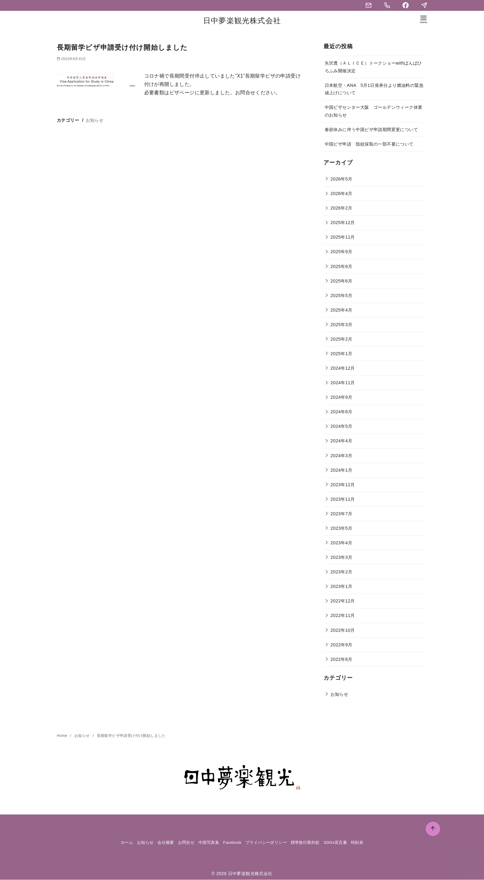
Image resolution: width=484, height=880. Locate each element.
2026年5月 (342, 178)
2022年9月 (342, 644)
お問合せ (186, 842)
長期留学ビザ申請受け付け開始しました (131, 735)
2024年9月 (342, 397)
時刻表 (357, 842)
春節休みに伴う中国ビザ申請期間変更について (371, 129)
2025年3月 (342, 324)
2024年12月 (343, 368)
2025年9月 (342, 251)
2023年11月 (343, 499)
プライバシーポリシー (266, 842)
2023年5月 (342, 528)
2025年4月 (342, 310)
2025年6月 (342, 280)
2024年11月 (343, 382)
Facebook (232, 842)
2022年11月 (343, 615)
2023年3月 (342, 557)
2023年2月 (342, 571)
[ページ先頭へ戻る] (433, 829)
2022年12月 (343, 600)
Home (62, 735)
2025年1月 (342, 353)
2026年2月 (342, 208)
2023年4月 (342, 542)
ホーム (127, 842)
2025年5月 (342, 295)
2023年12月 (343, 484)
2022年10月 (343, 630)
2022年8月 (342, 659)
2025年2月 (342, 339)
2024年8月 (342, 411)
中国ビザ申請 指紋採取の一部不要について (369, 144)
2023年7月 (342, 513)
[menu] (423, 20)
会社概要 (165, 842)
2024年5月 (342, 426)
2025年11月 (343, 237)
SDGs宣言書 (335, 842)
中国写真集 (208, 842)
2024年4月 (342, 440)
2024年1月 (342, 470)
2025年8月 (342, 266)
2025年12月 (343, 222)
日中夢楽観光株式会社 (242, 20)
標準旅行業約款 (305, 842)
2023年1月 (342, 586)
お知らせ (95, 120)
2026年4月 (342, 193)
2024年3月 (342, 455)
